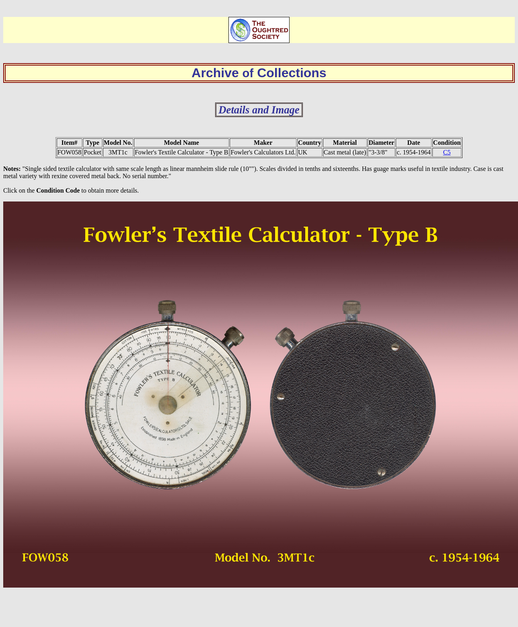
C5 (447, 152)
